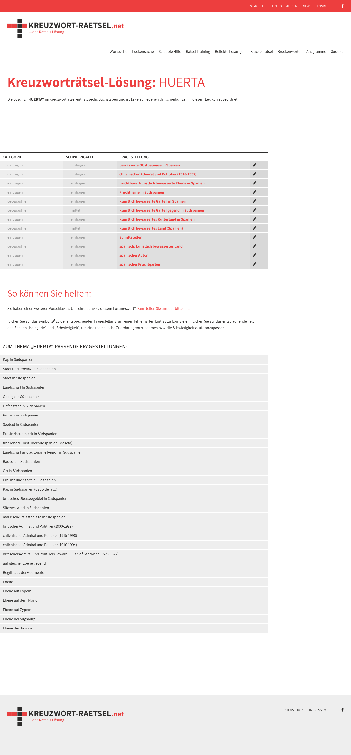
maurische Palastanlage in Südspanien (34, 517)
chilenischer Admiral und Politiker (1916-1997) (157, 174)
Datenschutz (293, 710)
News (307, 6)
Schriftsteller (130, 237)
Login (321, 6)
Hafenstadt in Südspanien (24, 405)
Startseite (258, 6)
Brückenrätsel (261, 51)
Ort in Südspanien (17, 470)
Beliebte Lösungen (230, 51)
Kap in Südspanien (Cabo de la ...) (30, 489)
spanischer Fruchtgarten (139, 264)
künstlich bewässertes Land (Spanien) (151, 228)
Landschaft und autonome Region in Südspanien (43, 452)
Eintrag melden (284, 6)
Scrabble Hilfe (170, 51)
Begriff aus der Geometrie (23, 572)
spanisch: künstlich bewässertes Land (151, 246)
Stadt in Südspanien (19, 378)
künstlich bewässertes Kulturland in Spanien (157, 219)
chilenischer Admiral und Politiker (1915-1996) (40, 535)
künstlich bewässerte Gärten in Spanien (152, 201)
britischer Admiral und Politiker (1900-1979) (38, 526)
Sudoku (337, 51)
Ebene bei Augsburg (19, 618)
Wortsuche (118, 51)
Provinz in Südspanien (21, 415)
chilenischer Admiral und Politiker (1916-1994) (40, 544)
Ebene (8, 581)
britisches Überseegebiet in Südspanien (35, 498)
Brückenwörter (290, 51)
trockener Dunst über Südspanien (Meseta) (37, 442)
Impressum (317, 710)
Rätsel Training (198, 51)
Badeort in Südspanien (21, 461)
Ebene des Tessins (18, 628)
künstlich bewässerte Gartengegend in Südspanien (161, 210)
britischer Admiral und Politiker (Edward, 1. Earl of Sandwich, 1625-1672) (61, 554)
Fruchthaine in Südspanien (141, 192)
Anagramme (316, 51)
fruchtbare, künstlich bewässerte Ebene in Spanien (162, 183)
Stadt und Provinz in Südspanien (29, 368)
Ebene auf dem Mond (20, 600)
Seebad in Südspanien (21, 424)
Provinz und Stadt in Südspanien (29, 480)
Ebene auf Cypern (17, 591)
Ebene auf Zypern (17, 609)
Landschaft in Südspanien (24, 387)
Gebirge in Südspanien (21, 396)
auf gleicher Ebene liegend (24, 563)
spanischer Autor (133, 255)
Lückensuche (143, 51)
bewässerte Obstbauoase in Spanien (149, 165)
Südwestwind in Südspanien (26, 507)
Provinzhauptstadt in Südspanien (30, 433)
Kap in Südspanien (18, 359)
